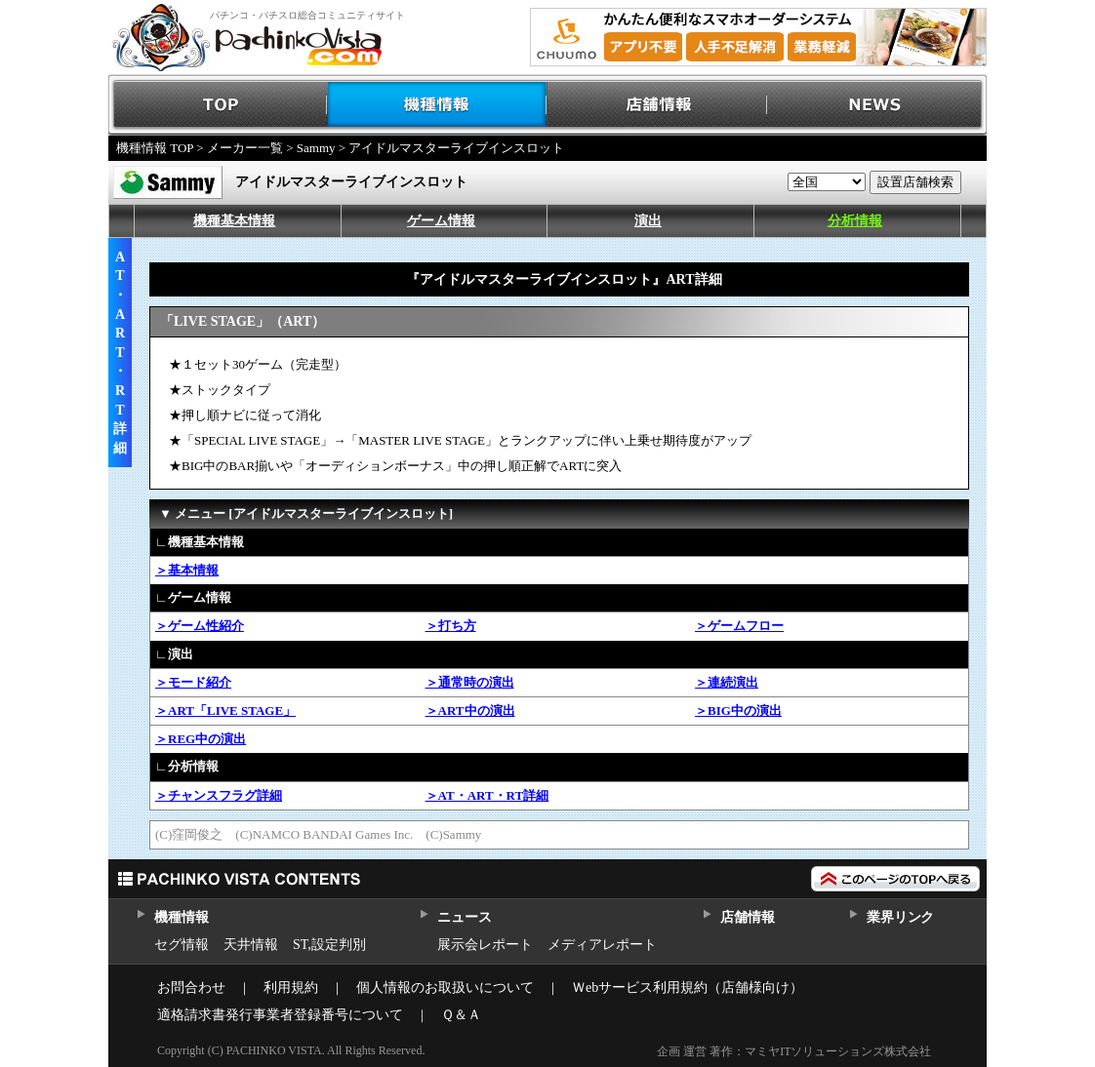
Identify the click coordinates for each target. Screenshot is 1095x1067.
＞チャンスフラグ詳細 (218, 795)
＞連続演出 (726, 682)
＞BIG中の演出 (738, 710)
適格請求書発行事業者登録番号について (280, 1015)
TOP (218, 105)
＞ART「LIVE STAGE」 (225, 710)
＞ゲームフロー (739, 625)
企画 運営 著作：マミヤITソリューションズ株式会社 (794, 1051)
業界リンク (900, 917)
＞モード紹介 (193, 682)
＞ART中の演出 (470, 710)
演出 (648, 221)
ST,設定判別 (329, 944)
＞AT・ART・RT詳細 (487, 795)
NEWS (877, 105)
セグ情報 (181, 944)
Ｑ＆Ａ (461, 1015)
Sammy (316, 147)
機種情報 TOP (154, 147)
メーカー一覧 (245, 147)
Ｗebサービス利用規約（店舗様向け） (687, 987)
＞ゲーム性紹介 (199, 625)
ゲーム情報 (441, 221)
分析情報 (855, 221)
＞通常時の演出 (470, 682)
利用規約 (291, 987)
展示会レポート (485, 944)
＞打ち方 (451, 625)
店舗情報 (657, 105)
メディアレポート (602, 944)
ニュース (464, 917)
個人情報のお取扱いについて (445, 987)
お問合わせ (191, 987)
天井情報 (250, 944)
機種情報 (438, 105)
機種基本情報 (234, 221)
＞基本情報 (187, 570)
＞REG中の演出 (200, 738)
